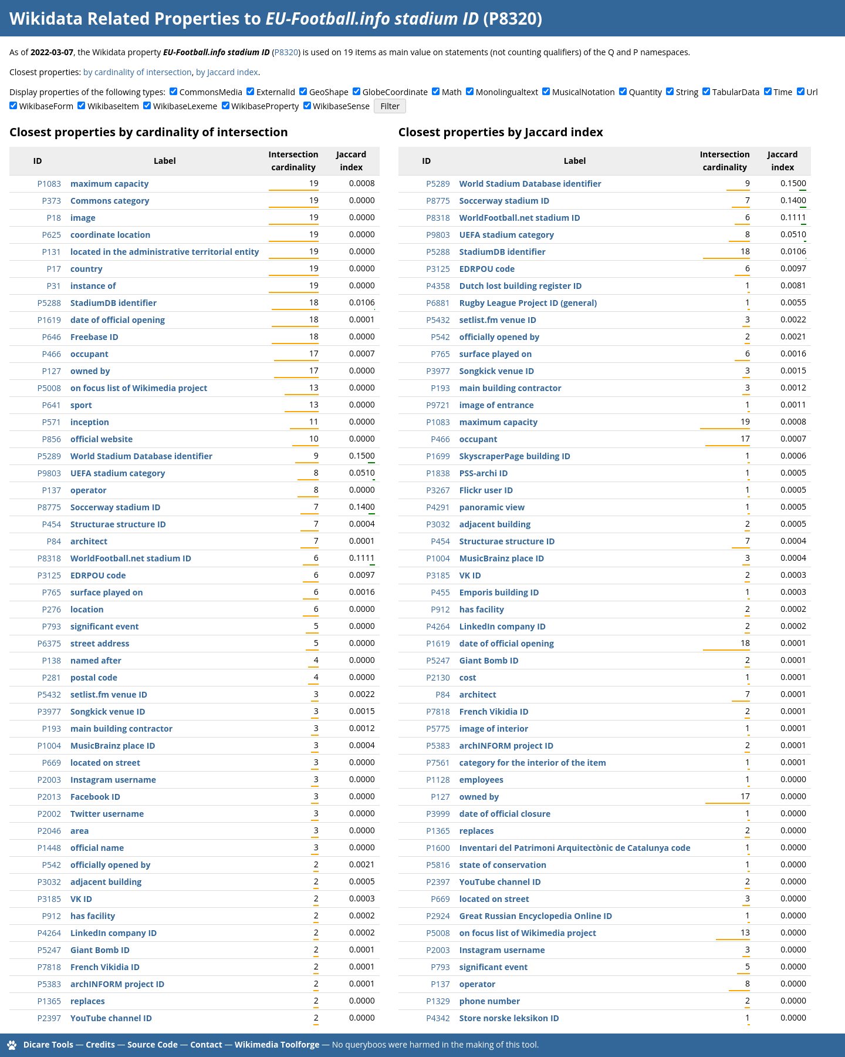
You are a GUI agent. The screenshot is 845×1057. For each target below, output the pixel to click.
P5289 (49, 456)
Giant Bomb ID (100, 949)
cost (467, 677)
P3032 (49, 881)
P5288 (49, 302)
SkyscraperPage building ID (514, 456)
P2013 (49, 796)
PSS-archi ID (483, 473)
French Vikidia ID (105, 966)
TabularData (735, 91)
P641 (51, 404)
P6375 (49, 643)
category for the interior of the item (532, 762)
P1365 (49, 1000)
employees (481, 779)
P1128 (437, 779)
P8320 (286, 52)
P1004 (49, 745)
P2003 (49, 779)
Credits (100, 1044)
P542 (51, 864)
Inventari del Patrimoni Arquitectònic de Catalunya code (575, 847)
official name (97, 847)
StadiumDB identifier (113, 302)
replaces (87, 1000)
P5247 (49, 949)
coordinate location (110, 234)
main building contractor (121, 728)
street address (99, 643)
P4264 (49, 932)
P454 (51, 524)
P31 (54, 285)
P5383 (49, 983)
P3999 (437, 813)
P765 (51, 592)
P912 (51, 915)
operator (88, 490)
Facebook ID (95, 796)
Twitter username (107, 813)
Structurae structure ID (118, 524)
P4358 (437, 285)
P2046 (49, 830)
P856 (51, 439)
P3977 (49, 711)
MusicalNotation (583, 91)
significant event (104, 626)
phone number (489, 1000)
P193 (51, 728)
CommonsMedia (211, 91)
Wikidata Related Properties (124, 18)
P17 (54, 268)
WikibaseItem (113, 106)
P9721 (437, 404)
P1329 (437, 1000)
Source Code (152, 1044)
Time (782, 91)
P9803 (49, 473)
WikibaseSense (341, 106)
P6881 (437, 302)
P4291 (437, 507)
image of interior (494, 728)
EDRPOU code (98, 575)
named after (95, 660)
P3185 (49, 898)
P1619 (49, 319)
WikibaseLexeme (185, 106)
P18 (54, 217)
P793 (51, 626)
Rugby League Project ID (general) (528, 302)
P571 (51, 421)
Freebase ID (94, 336)
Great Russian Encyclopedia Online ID (536, 915)
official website (101, 439)
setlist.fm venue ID (108, 694)
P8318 (49, 558)
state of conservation (503, 864)
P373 (51, 200)
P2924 (437, 915)
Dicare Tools (48, 1044)
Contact (206, 1044)
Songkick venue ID (108, 711)
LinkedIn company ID (113, 932)
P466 (51, 353)
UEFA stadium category (117, 473)
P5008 (49, 387)
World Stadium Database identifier (141, 456)
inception (89, 421)
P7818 (49, 966)
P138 (51, 660)
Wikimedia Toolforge (277, 1044)
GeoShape (329, 91)
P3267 (437, 490)
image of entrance (496, 404)
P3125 (49, 575)
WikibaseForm (46, 106)
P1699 (437, 456)
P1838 (437, 473)
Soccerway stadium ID (115, 507)
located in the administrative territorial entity (164, 251)
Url (811, 91)
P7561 (437, 762)
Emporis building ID (499, 592)
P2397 (49, 1018)
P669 (51, 762)
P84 (54, 541)
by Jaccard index (227, 72)
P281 (51, 677)
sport (81, 404)
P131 (51, 251)
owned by (90, 370)
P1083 (49, 183)
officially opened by (110, 864)
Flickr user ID (486, 490)
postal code (93, 677)
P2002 (49, 813)
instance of (93, 285)
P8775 (49, 507)
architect (88, 541)
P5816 (437, 864)
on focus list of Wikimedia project (138, 387)
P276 (51, 609)
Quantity (645, 91)
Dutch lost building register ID (520, 285)
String (687, 91)
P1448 (49, 847)
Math (452, 91)
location (87, 609)
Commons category (109, 200)
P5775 (437, 728)
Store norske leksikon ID (509, 1018)
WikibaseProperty (265, 106)
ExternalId (275, 91)
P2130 (437, 677)
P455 (440, 592)
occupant (89, 353)
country (86, 268)
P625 (51, 234)
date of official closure (505, 813)
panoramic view (492, 507)
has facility (92, 915)
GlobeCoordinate (395, 91)
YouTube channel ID (111, 1018)
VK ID (81, 898)
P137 (51, 490)
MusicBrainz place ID (113, 745)
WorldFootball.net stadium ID (130, 558)
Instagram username (113, 779)
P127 (51, 370)
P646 (51, 336)
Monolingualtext (507, 91)
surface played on (106, 592)
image (83, 217)
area (79, 830)
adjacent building (105, 881)
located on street (105, 762)
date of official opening (117, 319)
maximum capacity (109, 183)
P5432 (49, 694)
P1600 (437, 847)
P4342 (437, 1018)
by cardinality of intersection (137, 72)
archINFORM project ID (117, 983)
